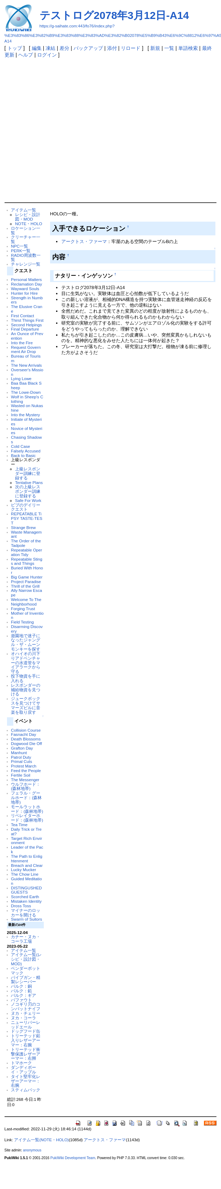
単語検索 (188, 48)
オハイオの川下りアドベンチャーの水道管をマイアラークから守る (25, 662)
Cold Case (20, 446)
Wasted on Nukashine (27, 407)
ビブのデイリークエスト (25, 507)
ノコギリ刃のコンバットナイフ (25, 1006)
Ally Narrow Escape (26, 592)
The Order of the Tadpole (26, 543)
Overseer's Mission (27, 372)
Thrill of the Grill (25, 586)
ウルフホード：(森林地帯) (25, 786)
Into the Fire (22, 342)
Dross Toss (21, 905)
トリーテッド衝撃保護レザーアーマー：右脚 (25, 1054)
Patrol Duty (21, 757)
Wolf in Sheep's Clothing (27, 399)
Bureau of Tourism (26, 358)
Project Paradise (26, 581)
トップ (14, 48)
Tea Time (19, 824)
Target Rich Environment (26, 840)
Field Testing (22, 622)
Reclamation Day (26, 284)
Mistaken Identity (26, 901)
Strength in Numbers (27, 300)
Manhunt (19, 752)
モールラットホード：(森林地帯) (27, 809)
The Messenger (25, 779)
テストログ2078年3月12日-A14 (114, 15)
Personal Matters (26, 279)
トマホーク (21, 1062)
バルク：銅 (21, 986)
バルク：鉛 (21, 990)
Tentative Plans (29, 482)
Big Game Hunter (26, 577)
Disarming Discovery (27, 628)
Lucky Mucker (23, 869)
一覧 (169, 48)
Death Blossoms (26, 739)
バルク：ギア (23, 995)
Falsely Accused (25, 451)
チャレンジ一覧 (25, 264)
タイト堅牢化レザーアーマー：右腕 (25, 1081)
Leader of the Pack (27, 849)
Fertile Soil (20, 775)
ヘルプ (25, 55)
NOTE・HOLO (28, 223)
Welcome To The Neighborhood (26, 601)
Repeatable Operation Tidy (26, 552)
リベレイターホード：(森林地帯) (27, 817)
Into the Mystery (25, 414)
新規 (155, 48)
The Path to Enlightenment (26, 858)
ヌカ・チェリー (25, 1013)
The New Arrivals (26, 365)
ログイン (47, 55)
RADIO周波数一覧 (26, 257)
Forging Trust (23, 608)
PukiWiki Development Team (72, 1158)
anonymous (32, 1150)
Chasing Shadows (26, 439)
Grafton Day (22, 748)
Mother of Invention (27, 615)
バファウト (21, 1000)
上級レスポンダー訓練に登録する (27, 473)
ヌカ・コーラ (23, 1017)
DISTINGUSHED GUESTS (26, 890)
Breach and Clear (27, 865)
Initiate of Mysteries (26, 421)
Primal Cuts (21, 761)
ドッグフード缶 (25, 1031)
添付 (112, 48)
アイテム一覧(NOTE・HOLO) (41, 1140)
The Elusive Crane (26, 308)
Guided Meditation (26, 881)
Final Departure (25, 329)
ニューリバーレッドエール (25, 1024)
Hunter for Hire (24, 293)
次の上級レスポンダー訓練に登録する (27, 491)
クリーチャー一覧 (25, 239)
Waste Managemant (26, 534)
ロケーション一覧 (25, 230)
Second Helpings (26, 324)
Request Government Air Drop (26, 349)
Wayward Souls (25, 288)
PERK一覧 (20, 250)
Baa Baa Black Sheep (26, 385)
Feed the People (26, 770)
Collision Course (26, 730)
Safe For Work (28, 500)
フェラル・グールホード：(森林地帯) (26, 797)
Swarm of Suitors (26, 919)
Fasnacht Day (23, 734)
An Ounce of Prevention (27, 335)
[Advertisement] (69, 130)
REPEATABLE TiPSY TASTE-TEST (26, 518)
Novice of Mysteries (26, 430)
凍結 (50, 48)
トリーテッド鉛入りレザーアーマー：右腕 (25, 1040)
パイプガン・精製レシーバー (25, 979)
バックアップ (88, 48)
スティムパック (25, 1089)
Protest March (23, 766)
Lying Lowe (21, 378)
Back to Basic (23, 455)
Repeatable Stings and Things (26, 561)
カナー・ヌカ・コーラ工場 (25, 938)
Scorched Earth (25, 896)
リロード (130, 48)
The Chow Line (24, 874)
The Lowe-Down (26, 392)
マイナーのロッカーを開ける (25, 912)
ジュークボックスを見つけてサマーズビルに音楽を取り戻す (25, 705)
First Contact (22, 315)
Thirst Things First (27, 320)
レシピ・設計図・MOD (27, 216)
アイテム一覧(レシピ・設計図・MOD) (26, 959)
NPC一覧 (19, 246)
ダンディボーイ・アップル (23, 1069)
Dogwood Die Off (26, 743)
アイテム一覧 (23, 210)
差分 (64, 48)
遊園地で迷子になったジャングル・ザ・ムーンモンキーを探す (25, 642)
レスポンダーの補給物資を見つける (25, 690)
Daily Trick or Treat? (26, 831)
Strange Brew (23, 527)
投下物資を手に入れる (25, 678)
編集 (37, 48)
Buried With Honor (27, 570)
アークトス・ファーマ (84, 241)
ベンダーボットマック (25, 970)
